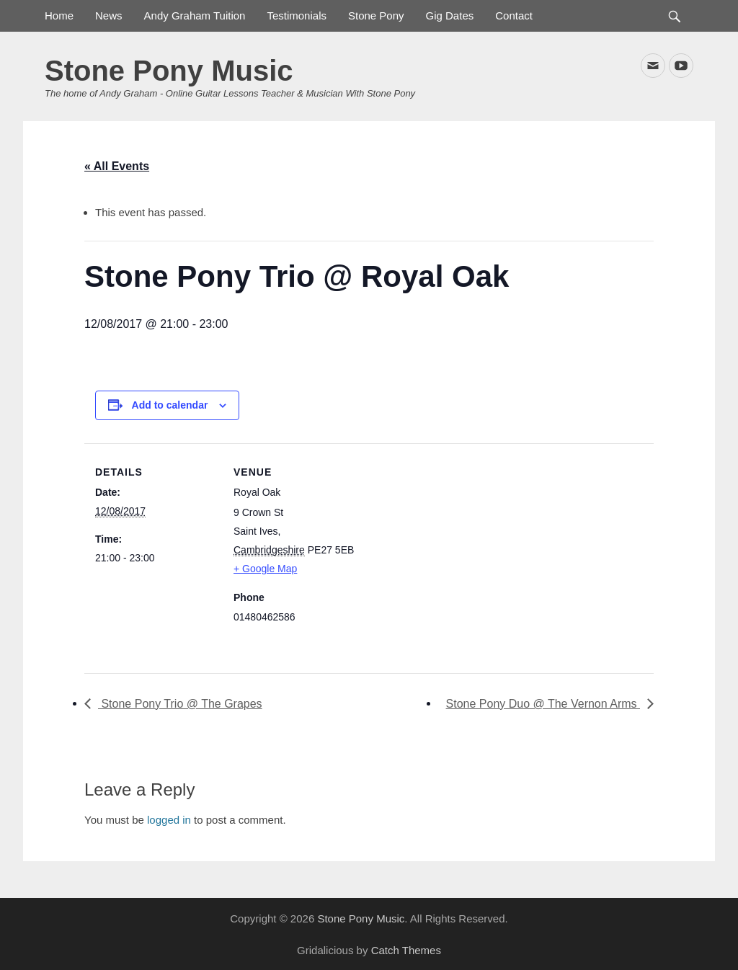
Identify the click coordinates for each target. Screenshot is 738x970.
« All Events (116, 166)
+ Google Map (265, 568)
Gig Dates (450, 15)
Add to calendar (170, 405)
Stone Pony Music (169, 70)
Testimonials (296, 15)
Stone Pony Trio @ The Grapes (180, 704)
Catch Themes (406, 950)
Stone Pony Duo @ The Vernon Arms (543, 704)
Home (59, 15)
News (109, 15)
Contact (514, 15)
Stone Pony (376, 15)
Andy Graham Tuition (195, 15)
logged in (169, 820)
